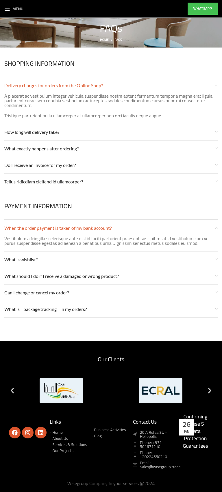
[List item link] (154, 444)
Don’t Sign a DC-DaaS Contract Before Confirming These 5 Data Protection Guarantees (195, 416)
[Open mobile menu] (13, 8)
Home (104, 39)
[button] (12, 390)
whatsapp (202, 8)
